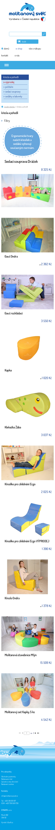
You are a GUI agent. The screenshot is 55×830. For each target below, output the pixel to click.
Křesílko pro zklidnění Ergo (20, 484)
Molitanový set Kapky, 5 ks (20, 712)
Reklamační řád (6, 779)
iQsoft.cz (10, 822)
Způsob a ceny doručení (9, 782)
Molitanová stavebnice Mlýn (21, 655)
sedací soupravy (12, 91)
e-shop (19, 48)
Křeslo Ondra (12, 598)
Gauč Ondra (11, 256)
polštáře (9, 86)
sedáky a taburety (13, 96)
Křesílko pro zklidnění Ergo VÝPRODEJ (27, 541)
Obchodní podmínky (8, 776)
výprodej (9, 82)
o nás (17, 55)
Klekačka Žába (13, 427)
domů (6, 48)
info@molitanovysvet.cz (9, 796)
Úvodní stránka (9, 107)
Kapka (8, 370)
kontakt (4, 55)
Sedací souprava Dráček (21, 161)
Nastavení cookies (7, 784)
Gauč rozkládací (14, 313)
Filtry (7, 120)
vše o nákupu (35, 48)
